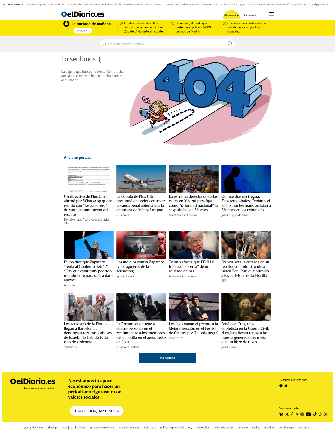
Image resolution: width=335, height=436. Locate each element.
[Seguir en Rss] (325, 414)
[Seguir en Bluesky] (281, 414)
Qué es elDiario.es (34, 427)
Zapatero (42, 4)
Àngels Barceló (282, 4)
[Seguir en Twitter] (287, 414)
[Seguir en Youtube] (308, 414)
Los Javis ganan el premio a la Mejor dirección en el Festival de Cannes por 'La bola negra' (193, 328)
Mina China (207, 4)
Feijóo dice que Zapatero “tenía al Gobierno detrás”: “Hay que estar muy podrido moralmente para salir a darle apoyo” (88, 271)
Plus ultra (31, 4)
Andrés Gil (175, 276)
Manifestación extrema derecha (138, 4)
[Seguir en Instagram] (302, 414)
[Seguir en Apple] (286, 386)
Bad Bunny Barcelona (190, 4)
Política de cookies (223, 427)
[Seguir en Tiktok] (315, 414)
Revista (256, 427)
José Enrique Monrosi (234, 215)
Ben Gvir (65, 4)
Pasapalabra (296, 4)
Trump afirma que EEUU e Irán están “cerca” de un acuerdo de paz (191, 266)
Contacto (243, 427)
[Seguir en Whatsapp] (320, 414)
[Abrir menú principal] (271, 14)
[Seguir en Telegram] (296, 414)
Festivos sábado (221, 4)
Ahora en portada (78, 157)
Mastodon (303, 427)
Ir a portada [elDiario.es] (167, 358)
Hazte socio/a (231, 15)
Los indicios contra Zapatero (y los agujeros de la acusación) (140, 266)
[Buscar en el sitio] (163, 43)
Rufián (234, 4)
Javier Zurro (176, 338)
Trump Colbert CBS (265, 4)
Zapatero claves (172, 4)
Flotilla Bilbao (77, 4)
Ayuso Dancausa (247, 4)
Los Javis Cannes (92, 4)
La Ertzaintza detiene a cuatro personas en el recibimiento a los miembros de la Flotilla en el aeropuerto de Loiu (141, 333)
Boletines (269, 427)
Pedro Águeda (91, 219)
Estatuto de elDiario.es (102, 427)
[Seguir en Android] (281, 386)
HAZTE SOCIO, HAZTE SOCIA (97, 411)
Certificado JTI (286, 427)
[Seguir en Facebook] (292, 414)
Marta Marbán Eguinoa (183, 215)
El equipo (53, 427)
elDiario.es (122, 215)
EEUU (306, 4)
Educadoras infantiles (112, 4)
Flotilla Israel (54, 4)
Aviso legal (150, 427)
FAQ (190, 427)
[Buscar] (230, 43)
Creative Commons (129, 427)
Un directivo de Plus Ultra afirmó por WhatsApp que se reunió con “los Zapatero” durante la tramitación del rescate (88, 206)
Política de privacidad (172, 427)
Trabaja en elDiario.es (74, 427)
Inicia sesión (250, 15)
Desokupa (158, 4)
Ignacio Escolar (125, 276)
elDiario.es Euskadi (127, 347)
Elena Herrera (72, 219)
